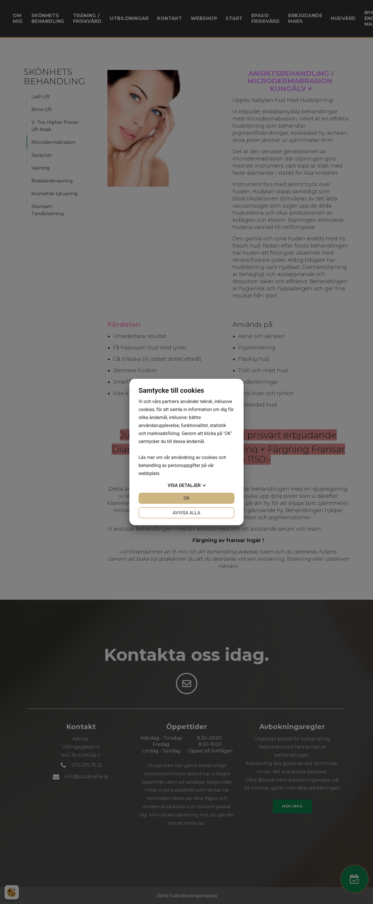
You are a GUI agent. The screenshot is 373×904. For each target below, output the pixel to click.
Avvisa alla (186, 513)
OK (186, 498)
